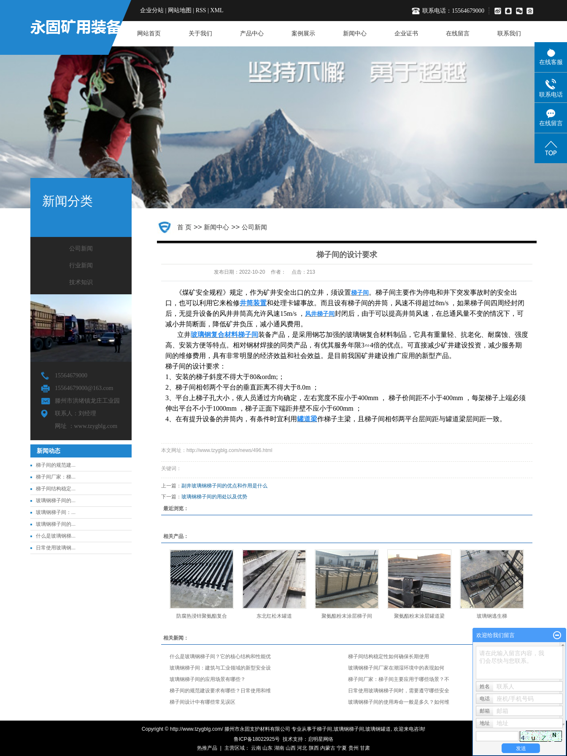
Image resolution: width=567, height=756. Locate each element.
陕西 (314, 748)
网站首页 (149, 33)
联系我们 (509, 33)
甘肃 (365, 748)
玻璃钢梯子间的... (56, 500)
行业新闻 (81, 265)
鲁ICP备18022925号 (257, 739)
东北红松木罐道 (274, 616)
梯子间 (324, 729)
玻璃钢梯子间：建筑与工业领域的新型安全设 (220, 668)
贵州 (353, 748)
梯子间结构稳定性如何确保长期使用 (388, 656)
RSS (201, 10)
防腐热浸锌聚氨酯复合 (201, 616)
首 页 (184, 227)
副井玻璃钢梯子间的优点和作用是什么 (224, 486)
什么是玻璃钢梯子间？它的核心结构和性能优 (220, 656)
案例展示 (303, 33)
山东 (267, 748)
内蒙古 (327, 748)
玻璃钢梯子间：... (56, 512)
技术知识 (81, 282)
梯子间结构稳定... (56, 489)
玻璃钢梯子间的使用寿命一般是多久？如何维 (398, 702)
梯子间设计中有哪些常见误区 (202, 702)
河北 (302, 748)
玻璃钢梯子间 (349, 729)
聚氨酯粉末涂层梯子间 (346, 616)
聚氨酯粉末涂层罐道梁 (419, 616)
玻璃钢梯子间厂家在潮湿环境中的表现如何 (396, 668)
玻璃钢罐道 (378, 729)
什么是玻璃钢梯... (56, 536)
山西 (291, 748)
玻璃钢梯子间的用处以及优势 (214, 497)
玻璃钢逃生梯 (492, 616)
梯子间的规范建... (56, 465)
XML (216, 10)
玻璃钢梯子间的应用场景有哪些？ (208, 679)
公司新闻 (81, 248)
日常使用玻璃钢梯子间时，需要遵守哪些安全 (398, 691)
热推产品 (207, 748)
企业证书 (406, 33)
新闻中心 (355, 33)
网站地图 (180, 10)
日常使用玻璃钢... (56, 548)
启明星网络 (320, 739)
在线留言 (458, 33)
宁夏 (342, 748)
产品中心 (252, 33)
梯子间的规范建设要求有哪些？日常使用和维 (220, 691)
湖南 (279, 748)
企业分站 (152, 10)
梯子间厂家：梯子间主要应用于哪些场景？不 (398, 679)
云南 (256, 748)
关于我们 (200, 33)
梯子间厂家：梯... (56, 477)
